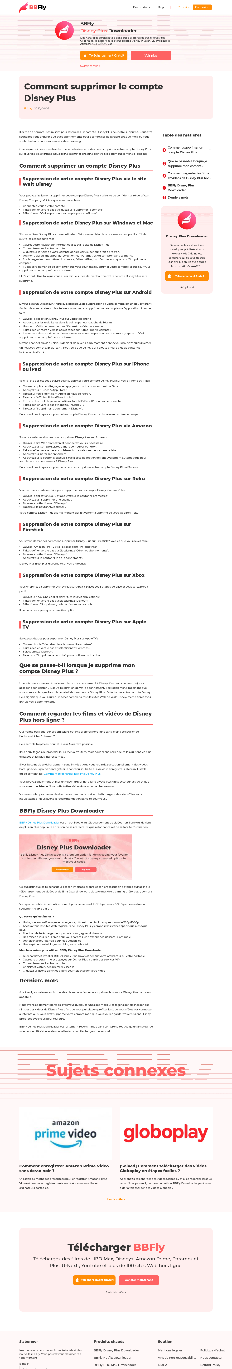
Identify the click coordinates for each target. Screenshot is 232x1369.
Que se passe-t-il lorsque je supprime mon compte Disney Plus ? (187, 164)
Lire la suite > (116, 1199)
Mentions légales (170, 1350)
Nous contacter (211, 1357)
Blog (161, 7)
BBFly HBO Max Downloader (115, 1365)
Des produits (141, 7)
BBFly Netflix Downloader (112, 1357)
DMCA (162, 1365)
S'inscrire (183, 7)
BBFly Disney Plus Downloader (39, 822)
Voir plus (187, 287)
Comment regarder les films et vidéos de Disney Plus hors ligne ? (189, 176)
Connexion (202, 7)
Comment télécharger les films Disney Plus (72, 773)
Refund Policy (210, 1365)
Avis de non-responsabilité (177, 1357)
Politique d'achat (212, 1350)
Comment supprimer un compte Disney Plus (185, 150)
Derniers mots (178, 197)
